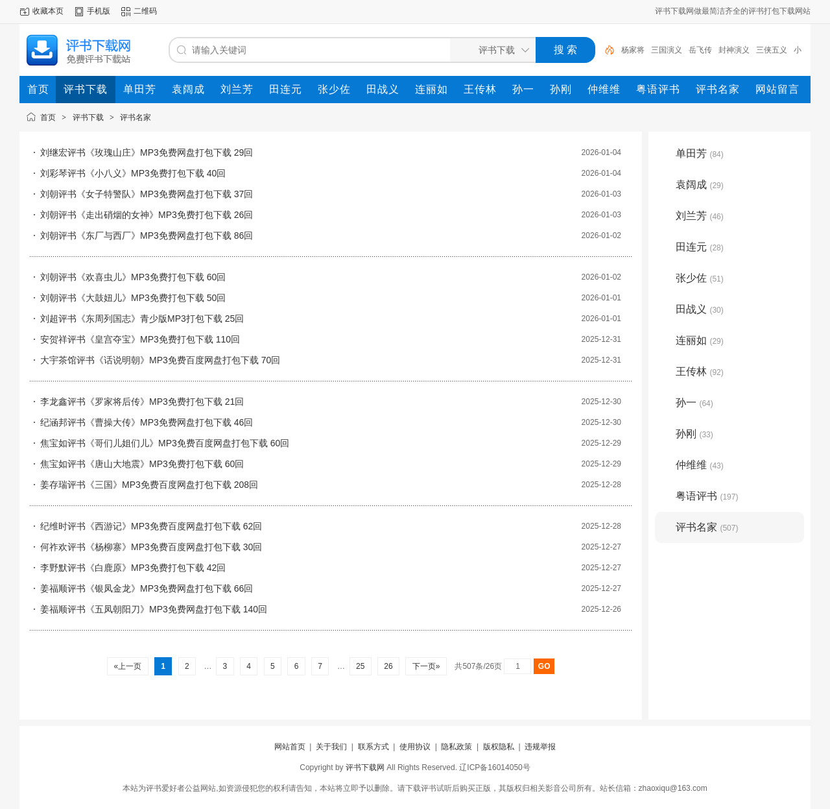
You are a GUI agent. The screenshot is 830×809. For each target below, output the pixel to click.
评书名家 (135, 117)
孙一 (694, 402)
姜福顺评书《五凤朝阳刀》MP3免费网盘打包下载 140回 (153, 609)
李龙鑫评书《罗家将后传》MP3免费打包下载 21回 (142, 401)
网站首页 (289, 746)
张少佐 (700, 278)
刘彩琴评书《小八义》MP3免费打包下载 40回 (133, 173)
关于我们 (331, 746)
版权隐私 (498, 746)
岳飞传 (700, 49)
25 (360, 666)
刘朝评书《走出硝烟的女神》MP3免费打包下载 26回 (146, 215)
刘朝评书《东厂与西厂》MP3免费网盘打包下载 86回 (146, 235)
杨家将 (633, 49)
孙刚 (694, 433)
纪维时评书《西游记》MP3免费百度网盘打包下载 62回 (151, 526)
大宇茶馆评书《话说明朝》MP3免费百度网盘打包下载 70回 (160, 360)
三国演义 (666, 49)
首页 (48, 117)
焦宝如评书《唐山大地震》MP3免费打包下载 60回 (142, 464)
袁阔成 (700, 184)
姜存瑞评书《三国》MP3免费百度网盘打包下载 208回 (149, 484)
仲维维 (700, 464)
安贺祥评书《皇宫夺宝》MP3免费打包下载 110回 (140, 339)
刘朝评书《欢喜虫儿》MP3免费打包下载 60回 (133, 277)
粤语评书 (707, 495)
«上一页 (127, 666)
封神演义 (734, 49)
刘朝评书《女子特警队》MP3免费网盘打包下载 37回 (146, 194)
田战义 (700, 309)
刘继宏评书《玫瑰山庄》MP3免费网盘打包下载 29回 (146, 152)
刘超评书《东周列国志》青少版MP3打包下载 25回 (142, 318)
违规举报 (540, 746)
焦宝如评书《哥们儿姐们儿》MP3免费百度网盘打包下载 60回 (164, 443)
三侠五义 (771, 49)
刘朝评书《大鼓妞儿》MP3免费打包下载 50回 (133, 298)
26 (388, 666)
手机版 (98, 11)
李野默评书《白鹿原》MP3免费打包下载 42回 (133, 567)
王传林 (700, 371)
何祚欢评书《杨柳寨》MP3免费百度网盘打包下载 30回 (151, 547)
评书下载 (88, 117)
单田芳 (700, 153)
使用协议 (415, 746)
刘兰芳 (700, 215)
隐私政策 (456, 746)
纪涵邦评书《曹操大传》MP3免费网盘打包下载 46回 (146, 422)
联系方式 (373, 746)
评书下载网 (365, 767)
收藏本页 (48, 11)
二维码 (145, 11)
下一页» (426, 666)
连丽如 (700, 340)
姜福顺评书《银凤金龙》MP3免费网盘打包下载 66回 (146, 588)
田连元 (700, 246)
